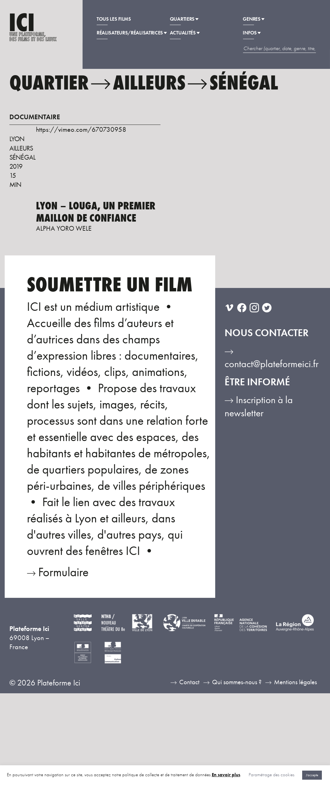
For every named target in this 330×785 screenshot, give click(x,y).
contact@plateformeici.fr (271, 363)
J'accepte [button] (312, 775)
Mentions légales (295, 682)
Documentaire (34, 117)
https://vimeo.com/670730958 (81, 129)
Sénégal (22, 157)
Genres (254, 20)
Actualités (185, 34)
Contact (189, 682)
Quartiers (184, 20)
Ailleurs (21, 148)
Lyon (17, 139)
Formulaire (63, 572)
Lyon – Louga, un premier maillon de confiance (95, 212)
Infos (252, 34)
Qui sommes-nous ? (236, 682)
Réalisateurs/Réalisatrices (132, 34)
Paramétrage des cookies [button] (271, 775)
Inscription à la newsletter (259, 406)
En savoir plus (226, 775)
